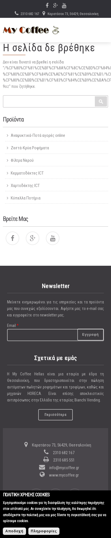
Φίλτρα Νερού (22, 160)
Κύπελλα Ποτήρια (25, 198)
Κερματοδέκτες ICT (27, 173)
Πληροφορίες (44, 533)
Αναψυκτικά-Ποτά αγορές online (38, 135)
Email (13, 325)
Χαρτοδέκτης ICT (25, 185)
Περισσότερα (55, 415)
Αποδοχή (14, 533)
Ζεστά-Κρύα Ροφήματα (30, 147)
